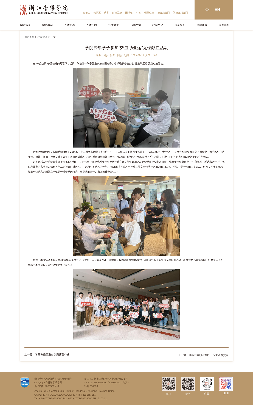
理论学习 (224, 24)
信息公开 (180, 24)
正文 (53, 36)
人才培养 (69, 24)
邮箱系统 (117, 12)
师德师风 (201, 24)
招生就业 (113, 24)
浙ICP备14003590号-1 (46, 385)
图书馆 (129, 12)
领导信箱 (149, 12)
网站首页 (25, 24)
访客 (106, 12)
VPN (138, 12)
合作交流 (135, 24)
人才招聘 (91, 24)
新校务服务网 (180, 12)
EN (217, 9)
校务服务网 (163, 12)
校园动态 (42, 36)
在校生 (86, 12)
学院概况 (47, 24)
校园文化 (157, 24)
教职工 (97, 12)
